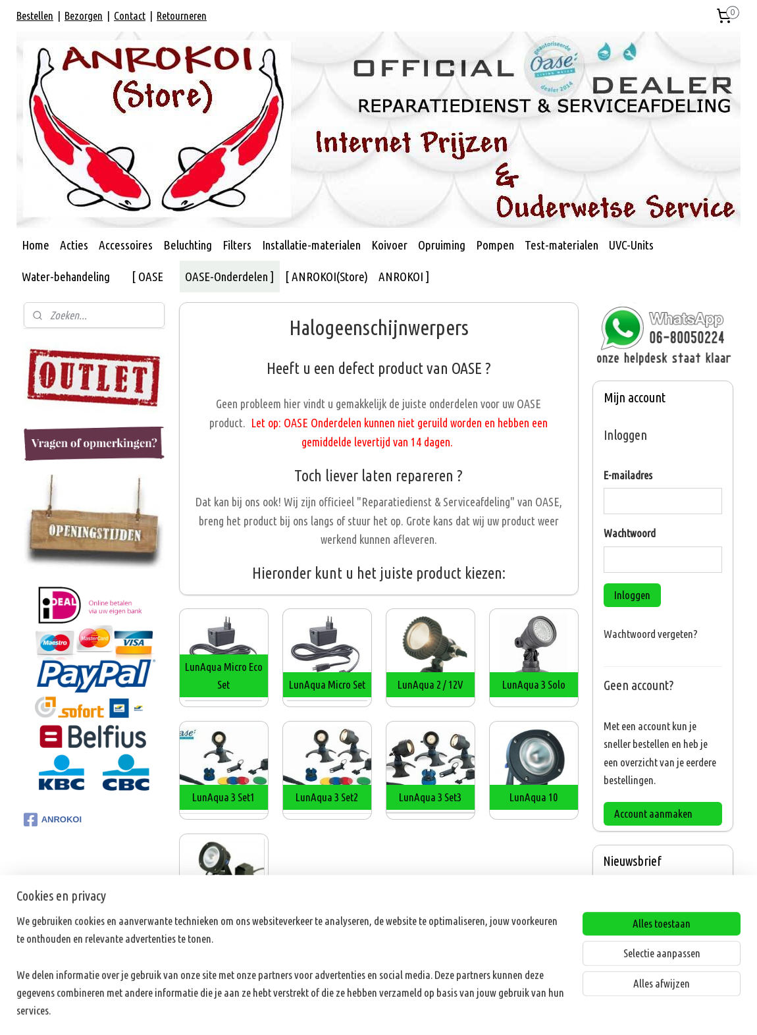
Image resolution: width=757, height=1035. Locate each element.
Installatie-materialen (311, 245)
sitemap (338, 1011)
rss (359, 1011)
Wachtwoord (630, 533)
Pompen (495, 245)
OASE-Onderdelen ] (229, 276)
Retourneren (182, 15)
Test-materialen (561, 245)
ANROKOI (53, 820)
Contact (129, 15)
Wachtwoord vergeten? (651, 633)
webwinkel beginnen (399, 1011)
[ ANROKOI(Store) (326, 276)
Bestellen (34, 15)
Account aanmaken (653, 813)
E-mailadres (628, 475)
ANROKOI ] (404, 276)
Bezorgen (84, 15)
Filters (236, 245)
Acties (74, 245)
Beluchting (187, 245)
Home (35, 245)
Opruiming (441, 245)
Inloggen (632, 595)
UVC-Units (631, 245)
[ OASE (147, 276)
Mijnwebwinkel (492, 1011)
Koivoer (389, 245)
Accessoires (126, 245)
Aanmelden (636, 954)
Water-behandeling (66, 276)
